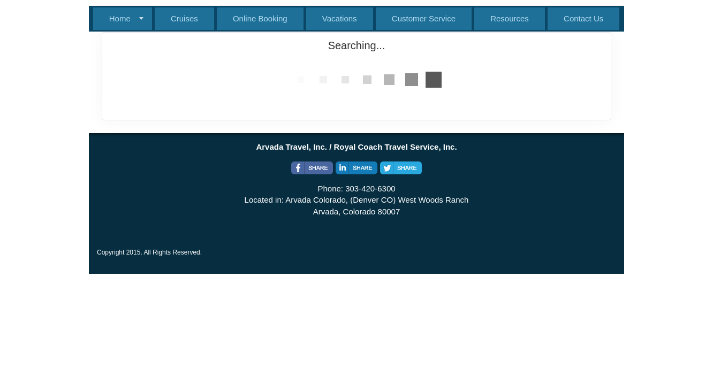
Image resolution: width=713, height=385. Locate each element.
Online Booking (260, 18)
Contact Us (583, 18)
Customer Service (424, 18)
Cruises (184, 18)
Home (120, 18)
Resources (509, 18)
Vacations (339, 18)
